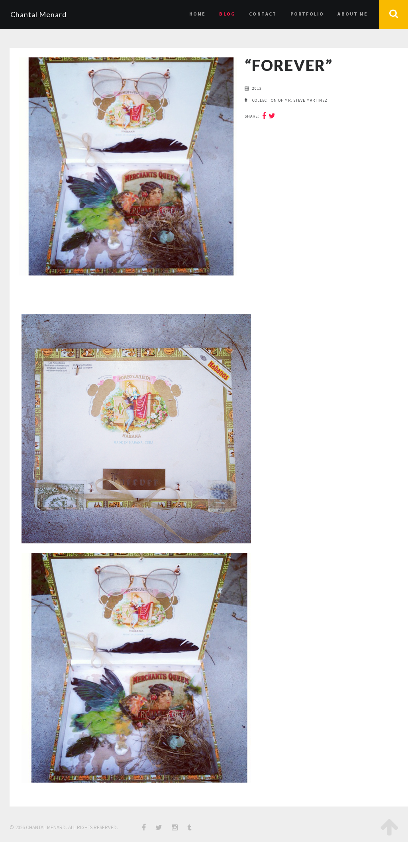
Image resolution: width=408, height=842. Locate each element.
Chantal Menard (38, 14)
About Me (352, 14)
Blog (227, 14)
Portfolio (307, 14)
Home (197, 14)
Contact (263, 14)
